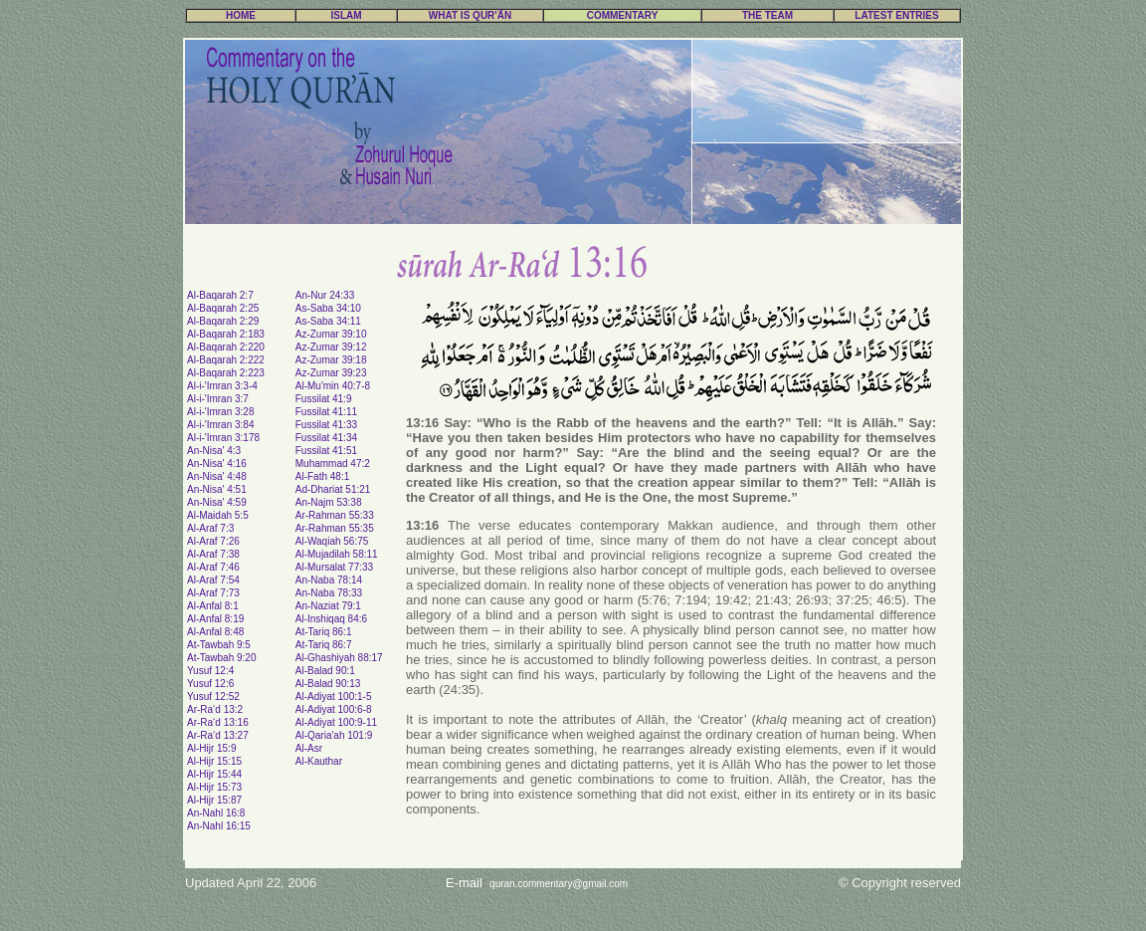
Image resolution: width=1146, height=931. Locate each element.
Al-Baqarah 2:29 (223, 321)
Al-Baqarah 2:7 (220, 295)
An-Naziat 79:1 (328, 605)
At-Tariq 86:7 (323, 644)
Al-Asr (308, 748)
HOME (241, 15)
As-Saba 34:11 (328, 321)
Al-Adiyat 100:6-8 (333, 709)
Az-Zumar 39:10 (331, 334)
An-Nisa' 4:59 (217, 502)
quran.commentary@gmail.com (558, 883)
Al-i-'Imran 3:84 (221, 424)
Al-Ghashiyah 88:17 (339, 657)
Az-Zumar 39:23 (331, 372)
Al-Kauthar (318, 761)
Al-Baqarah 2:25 (223, 308)
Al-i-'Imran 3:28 (221, 411)
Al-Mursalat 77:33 (334, 567)
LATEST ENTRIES (896, 15)
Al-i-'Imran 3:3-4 (222, 385)
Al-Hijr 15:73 (214, 787)
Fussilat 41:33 (326, 424)
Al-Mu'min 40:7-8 (332, 385)
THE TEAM (767, 15)
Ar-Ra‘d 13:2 (215, 709)
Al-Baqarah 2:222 (226, 359)
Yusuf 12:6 (210, 683)
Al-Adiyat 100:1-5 (333, 696)
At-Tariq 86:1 (323, 631)
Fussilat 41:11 (326, 411)
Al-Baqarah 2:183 (226, 334)
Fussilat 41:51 (326, 450)
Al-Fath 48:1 (322, 476)
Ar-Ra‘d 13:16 (218, 722)
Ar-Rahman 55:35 (334, 528)
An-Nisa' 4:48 (217, 476)
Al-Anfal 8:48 (215, 631)
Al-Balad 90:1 (325, 670)
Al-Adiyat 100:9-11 (336, 722)
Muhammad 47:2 (332, 463)
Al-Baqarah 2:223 (226, 372)
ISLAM (345, 15)
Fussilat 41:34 (326, 437)
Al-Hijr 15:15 (214, 761)
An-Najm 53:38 (328, 502)
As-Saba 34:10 (328, 308)
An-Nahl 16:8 (216, 813)
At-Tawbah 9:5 (219, 644)
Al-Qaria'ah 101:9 (334, 735)
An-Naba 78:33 (328, 592)
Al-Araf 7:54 (213, 580)
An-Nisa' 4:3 (214, 450)
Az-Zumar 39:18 (331, 359)
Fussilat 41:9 (323, 398)
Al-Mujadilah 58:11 (336, 554)
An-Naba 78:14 (328, 580)
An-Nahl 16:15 (219, 825)
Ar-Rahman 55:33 (334, 515)
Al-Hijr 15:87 (214, 800)
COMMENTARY (623, 15)
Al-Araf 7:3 (210, 528)
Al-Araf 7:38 (213, 554)
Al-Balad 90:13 (328, 683)
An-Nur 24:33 (324, 295)
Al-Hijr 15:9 (211, 748)
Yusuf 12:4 (210, 670)
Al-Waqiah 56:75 (332, 541)
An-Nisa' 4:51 (217, 489)
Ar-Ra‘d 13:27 (218, 735)
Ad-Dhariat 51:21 (333, 489)
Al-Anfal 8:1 (213, 605)
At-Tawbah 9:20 (222, 657)
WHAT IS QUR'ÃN (470, 15)
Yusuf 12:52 (213, 696)
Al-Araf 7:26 (213, 541)
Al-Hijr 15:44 (214, 774)
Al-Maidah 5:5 (218, 515)
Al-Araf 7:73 (213, 592)
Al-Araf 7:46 (213, 567)
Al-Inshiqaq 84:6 (331, 618)
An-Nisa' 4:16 (217, 463)
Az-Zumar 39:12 (331, 347)
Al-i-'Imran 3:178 (223, 437)
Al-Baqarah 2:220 (226, 347)
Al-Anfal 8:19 (215, 618)
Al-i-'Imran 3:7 (218, 398)
